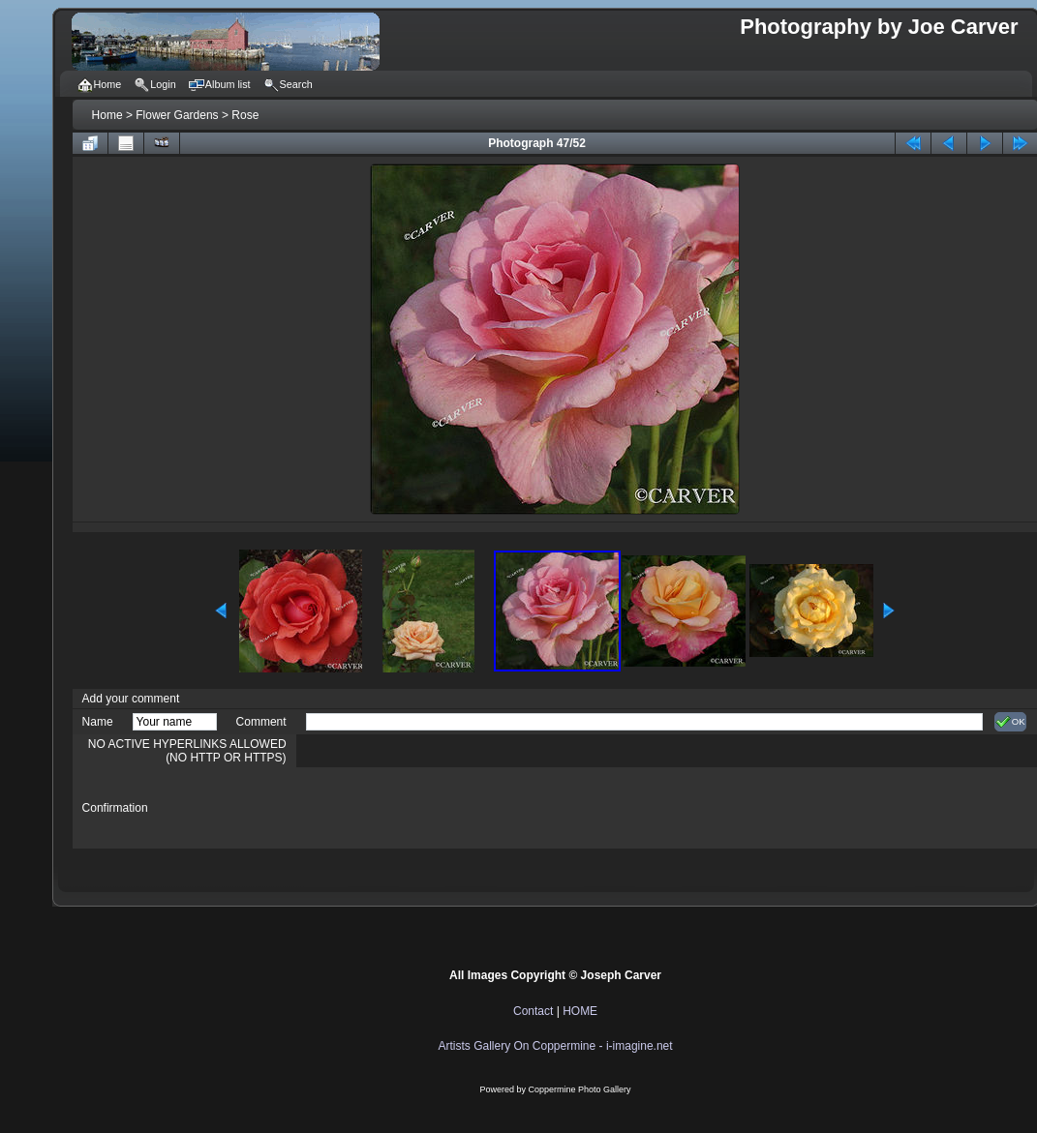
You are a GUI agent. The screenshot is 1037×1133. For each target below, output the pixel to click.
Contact (533, 1011)
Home (107, 115)
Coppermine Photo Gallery (580, 1089)
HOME (580, 1011)
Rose (245, 115)
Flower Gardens (177, 115)
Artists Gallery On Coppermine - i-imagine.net (556, 1046)
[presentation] (453, 808)
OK (1010, 722)
